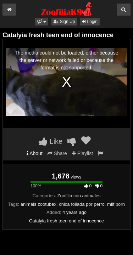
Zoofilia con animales (78, 195)
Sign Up (64, 21)
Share (57, 153)
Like (50, 141)
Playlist (82, 153)
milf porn (116, 204)
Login (90, 21)
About (35, 153)
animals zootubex (38, 204)
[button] (41, 22)
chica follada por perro (82, 204)
